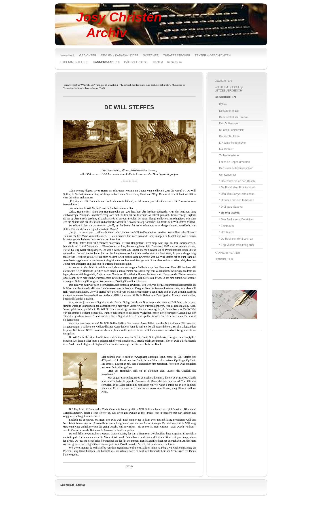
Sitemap (80, 484)
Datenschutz (67, 484)
